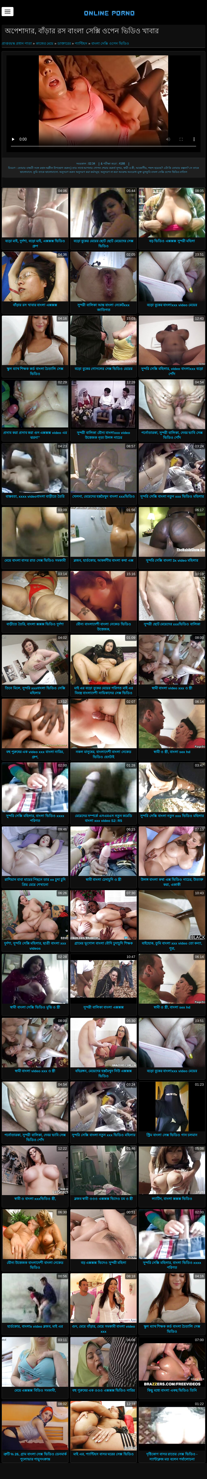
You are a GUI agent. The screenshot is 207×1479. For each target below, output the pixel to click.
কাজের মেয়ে (45, 43)
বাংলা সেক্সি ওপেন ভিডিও (110, 43)
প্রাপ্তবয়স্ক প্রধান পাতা (17, 43)
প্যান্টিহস (81, 43)
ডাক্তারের (64, 43)
